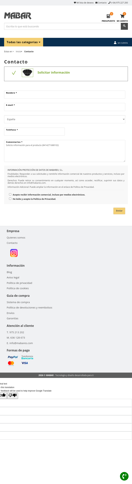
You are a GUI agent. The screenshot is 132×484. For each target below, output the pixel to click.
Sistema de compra (18, 302)
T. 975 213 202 (15, 332)
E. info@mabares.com (20, 343)
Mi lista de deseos (84, 2)
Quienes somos (16, 237)
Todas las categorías (24, 42)
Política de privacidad (19, 283)
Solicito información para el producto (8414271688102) (64, 151)
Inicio (18, 51)
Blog (9, 272)
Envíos (10, 313)
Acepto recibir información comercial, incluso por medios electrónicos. (46, 194)
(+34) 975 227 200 (119, 2)
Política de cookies (18, 288)
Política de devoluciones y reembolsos (29, 307)
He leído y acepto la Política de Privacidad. (32, 199)
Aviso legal (13, 277)
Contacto (101, 2)
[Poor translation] (12, 396)
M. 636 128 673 (16, 337)
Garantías (12, 318)
